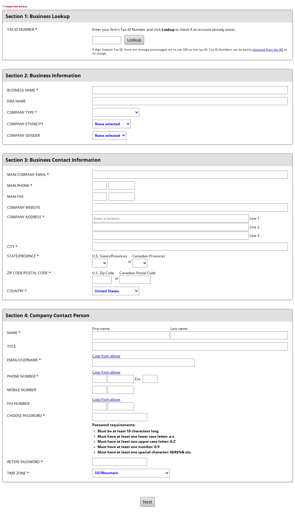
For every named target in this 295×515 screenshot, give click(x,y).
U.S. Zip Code (103, 272)
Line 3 (254, 235)
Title (11, 346)
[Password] (119, 417)
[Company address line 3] (170, 236)
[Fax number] (122, 196)
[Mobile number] (121, 390)
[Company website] (190, 207)
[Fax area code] (99, 196)
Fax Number (18, 403)
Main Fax (15, 196)
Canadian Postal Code (137, 272)
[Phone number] (122, 186)
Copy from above (106, 355)
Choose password (26, 415)
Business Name (22, 90)
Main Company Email (28, 174)
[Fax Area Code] (99, 406)
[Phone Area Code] (99, 379)
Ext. (138, 378)
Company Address (25, 216)
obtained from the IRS (267, 50)
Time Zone (18, 473)
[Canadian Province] (140, 263)
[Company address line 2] (170, 227)
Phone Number (22, 376)
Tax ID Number (22, 29)
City (12, 246)
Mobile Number (21, 389)
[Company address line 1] (170, 218)
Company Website (23, 207)
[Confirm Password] (119, 462)
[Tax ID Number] (106, 40)
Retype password (25, 461)
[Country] (115, 291)
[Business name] (190, 90)
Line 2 (254, 227)
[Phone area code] (99, 186)
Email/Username (24, 359)
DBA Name (16, 101)
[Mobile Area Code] (99, 390)
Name (13, 332)
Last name (179, 328)
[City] (190, 247)
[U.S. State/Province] (99, 263)
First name (101, 328)
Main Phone (19, 185)
